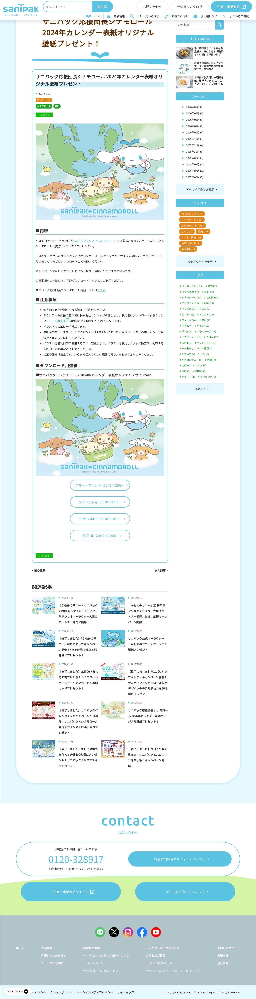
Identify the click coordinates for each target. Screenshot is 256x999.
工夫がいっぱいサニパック (162, 948)
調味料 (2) (200, 371)
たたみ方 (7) (188, 354)
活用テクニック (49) (192, 225)
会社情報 (222, 963)
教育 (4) (211, 359)
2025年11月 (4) (194, 145)
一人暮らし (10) (190, 348)
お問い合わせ (225, 948)
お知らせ (222, 955)
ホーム (20, 948)
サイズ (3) (200, 365)
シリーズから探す (148, 16)
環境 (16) (187, 331)
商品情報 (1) (188, 249)
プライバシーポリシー (32, 992)
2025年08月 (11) (195, 164)
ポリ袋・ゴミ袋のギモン (102, 971)
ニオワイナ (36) (190, 303)
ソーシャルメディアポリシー (95, 992)
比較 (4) (186, 365)
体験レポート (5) (191, 243)
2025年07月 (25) (195, 171)
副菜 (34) (209, 303)
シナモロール (44, 106)
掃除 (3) (186, 371)
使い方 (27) (188, 314)
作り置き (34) (189, 308)
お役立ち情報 (179, 16)
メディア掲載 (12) (191, 237)
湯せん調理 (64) (190, 291)
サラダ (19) (203, 325)
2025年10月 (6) (194, 151)
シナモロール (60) (191, 297)
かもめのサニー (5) (192, 359)
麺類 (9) (208, 348)
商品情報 (119, 16)
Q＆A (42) (187, 231)
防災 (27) (206, 308)
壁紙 (57, 106)
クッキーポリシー (61, 992)
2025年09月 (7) (194, 158)
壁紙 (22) (206, 320)
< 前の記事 (38, 570)
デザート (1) (188, 376)
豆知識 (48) (212, 297)
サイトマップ (125, 992)
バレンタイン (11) (206, 342)
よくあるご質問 (239, 16)
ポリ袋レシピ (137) (192, 213)
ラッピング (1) (208, 376)
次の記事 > (161, 570)
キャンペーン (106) (192, 219)
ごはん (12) (212, 337)
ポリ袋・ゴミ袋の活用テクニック (108, 955)
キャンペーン (44, 100)
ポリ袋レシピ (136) (192, 286)
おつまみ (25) (206, 314)
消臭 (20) (187, 325)
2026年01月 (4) (194, 132)
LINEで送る (44, 114)
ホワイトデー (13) (191, 337)
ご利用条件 (60, 321)
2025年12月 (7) (194, 139)
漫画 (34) (203, 231)
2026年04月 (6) (194, 113)
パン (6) (204, 354)
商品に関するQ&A (161, 963)
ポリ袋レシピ (208, 16)
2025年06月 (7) (194, 177)
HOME (97, 16)
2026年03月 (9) (194, 120)
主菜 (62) (209, 291)
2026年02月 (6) (194, 126)
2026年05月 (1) (194, 107)
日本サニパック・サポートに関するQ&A (175, 971)
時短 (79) (213, 286)
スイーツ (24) (189, 320)
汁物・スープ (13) (206, 331)
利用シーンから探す (53, 955)
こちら (101, 290)
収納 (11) (187, 342)
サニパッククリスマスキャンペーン (94, 241)
